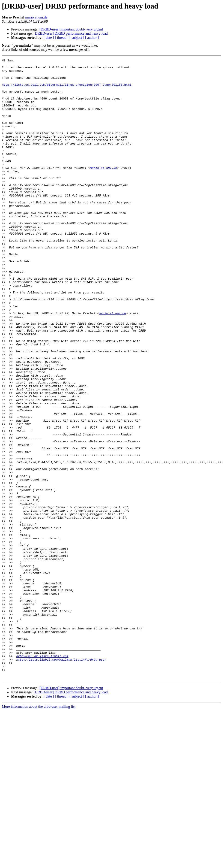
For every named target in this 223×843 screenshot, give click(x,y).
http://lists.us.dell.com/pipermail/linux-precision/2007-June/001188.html (66, 90)
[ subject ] (76, 37)
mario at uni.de (36, 17)
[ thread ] (61, 37)
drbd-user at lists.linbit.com (42, 776)
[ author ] (92, 37)
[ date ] (49, 37)
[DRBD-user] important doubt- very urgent (71, 29)
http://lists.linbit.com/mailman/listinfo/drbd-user (61, 780)
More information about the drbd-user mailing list (38, 830)
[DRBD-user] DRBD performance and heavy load (71, 33)
